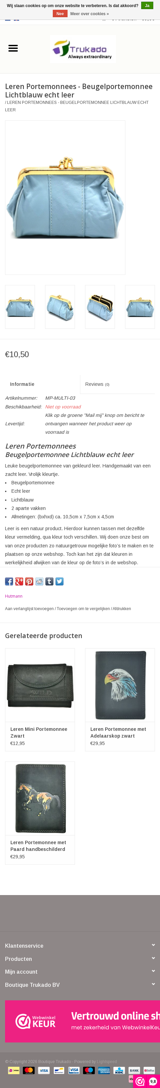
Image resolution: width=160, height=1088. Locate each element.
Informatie (22, 384)
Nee (60, 13)
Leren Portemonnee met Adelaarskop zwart (118, 732)
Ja (147, 5)
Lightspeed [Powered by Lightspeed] (107, 1061)
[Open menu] (13, 48)
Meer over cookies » (89, 13)
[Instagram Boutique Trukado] (104, 915)
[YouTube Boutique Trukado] (92, 915)
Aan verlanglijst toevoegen (30, 608)
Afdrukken (122, 608)
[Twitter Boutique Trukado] (68, 915)
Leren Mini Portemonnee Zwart (38, 732)
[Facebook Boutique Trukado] (55, 915)
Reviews (97, 384)
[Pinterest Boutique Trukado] (80, 915)
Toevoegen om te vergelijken (84, 608)
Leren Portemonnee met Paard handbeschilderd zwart (38, 846)
